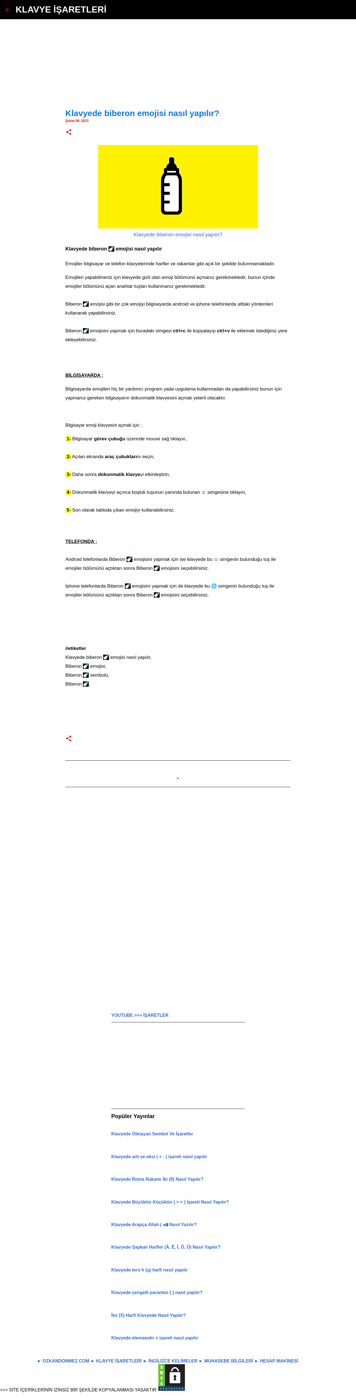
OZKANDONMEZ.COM (66, 1361)
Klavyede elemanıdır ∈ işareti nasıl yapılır (154, 1337)
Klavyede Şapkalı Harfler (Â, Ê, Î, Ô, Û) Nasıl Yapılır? (166, 1247)
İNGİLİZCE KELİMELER (173, 1361)
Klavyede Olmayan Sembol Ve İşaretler (152, 1133)
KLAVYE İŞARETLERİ (61, 9)
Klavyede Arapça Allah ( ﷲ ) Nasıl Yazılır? (154, 1224)
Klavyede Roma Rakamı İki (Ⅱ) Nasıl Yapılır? (157, 1179)
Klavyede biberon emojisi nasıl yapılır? (178, 234)
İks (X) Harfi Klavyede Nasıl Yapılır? (148, 1315)
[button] (68, 132)
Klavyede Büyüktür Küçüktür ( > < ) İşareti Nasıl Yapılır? (170, 1202)
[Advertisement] (178, 58)
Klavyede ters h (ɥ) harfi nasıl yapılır (149, 1270)
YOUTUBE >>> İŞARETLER (140, 1015)
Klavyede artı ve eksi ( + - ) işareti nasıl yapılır (159, 1156)
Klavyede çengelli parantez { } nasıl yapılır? (156, 1292)
